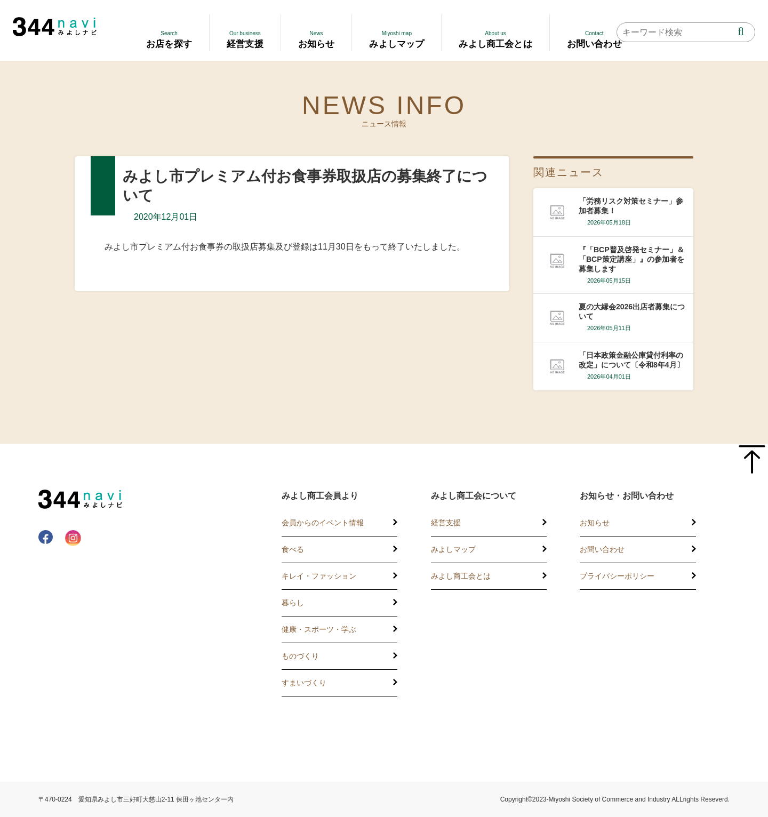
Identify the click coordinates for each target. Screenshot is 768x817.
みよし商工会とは (461, 576)
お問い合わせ (602, 549)
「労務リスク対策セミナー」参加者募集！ (631, 206)
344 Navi (55, 26)
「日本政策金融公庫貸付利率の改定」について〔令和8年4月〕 (631, 360)
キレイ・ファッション (319, 576)
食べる (293, 549)
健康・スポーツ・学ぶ (319, 629)
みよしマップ (453, 549)
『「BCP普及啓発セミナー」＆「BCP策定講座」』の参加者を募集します (631, 259)
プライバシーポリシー (617, 576)
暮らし (293, 602)
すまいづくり (304, 682)
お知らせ (595, 522)
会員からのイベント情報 (323, 522)
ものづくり (300, 656)
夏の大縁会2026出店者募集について (632, 311)
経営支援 (446, 522)
